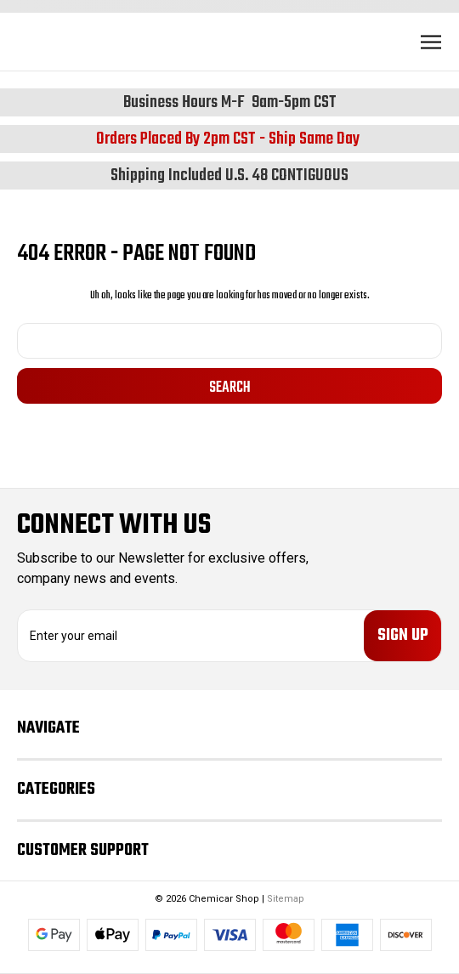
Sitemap (285, 898)
